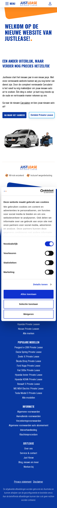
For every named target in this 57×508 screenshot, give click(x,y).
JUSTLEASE (28, 443)
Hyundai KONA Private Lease (28, 379)
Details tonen (40, 284)
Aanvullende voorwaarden (28, 416)
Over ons (28, 448)
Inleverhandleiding (28, 430)
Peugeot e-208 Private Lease (28, 347)
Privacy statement (22, 481)
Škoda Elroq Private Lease (28, 361)
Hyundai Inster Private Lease (28, 374)
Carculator (25, 102)
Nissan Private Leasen (28, 328)
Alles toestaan (28, 294)
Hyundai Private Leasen (28, 324)
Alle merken (28, 333)
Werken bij (29, 466)
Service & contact (28, 453)
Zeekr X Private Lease (28, 356)
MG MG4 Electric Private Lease (28, 388)
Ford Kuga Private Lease (28, 365)
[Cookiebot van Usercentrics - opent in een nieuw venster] (41, 191)
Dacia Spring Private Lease (28, 352)
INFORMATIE (28, 406)
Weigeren (28, 314)
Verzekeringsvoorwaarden (28, 420)
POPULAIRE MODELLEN (28, 342)
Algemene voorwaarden (28, 411)
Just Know (29, 457)
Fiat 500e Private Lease (28, 370)
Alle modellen (28, 397)
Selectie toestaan (28, 304)
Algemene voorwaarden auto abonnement (28, 425)
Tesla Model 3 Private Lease (28, 393)
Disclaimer (38, 481)
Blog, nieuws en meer (28, 462)
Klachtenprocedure (28, 434)
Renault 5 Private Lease (28, 384)
